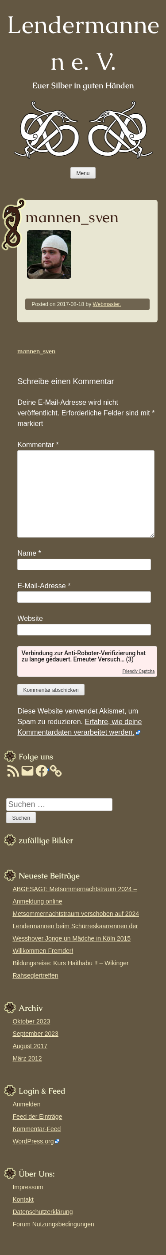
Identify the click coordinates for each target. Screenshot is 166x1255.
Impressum (27, 1187)
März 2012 (27, 1058)
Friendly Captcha (138, 671)
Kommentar (37, 444)
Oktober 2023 (31, 1021)
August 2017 (29, 1046)
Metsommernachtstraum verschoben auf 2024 (75, 913)
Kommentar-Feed (36, 1128)
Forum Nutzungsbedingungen (53, 1224)
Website (30, 618)
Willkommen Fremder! (42, 950)
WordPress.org (33, 1141)
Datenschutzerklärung (42, 1211)
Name (29, 553)
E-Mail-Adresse (43, 586)
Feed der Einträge (37, 1116)
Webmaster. (107, 304)
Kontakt (22, 1199)
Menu (82, 173)
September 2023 (35, 1033)
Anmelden (26, 1104)
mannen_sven (36, 351)
